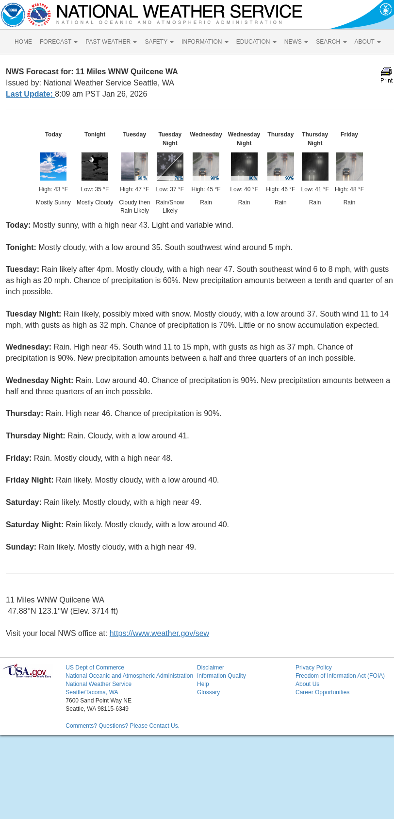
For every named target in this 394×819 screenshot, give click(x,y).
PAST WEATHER (111, 41)
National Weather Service (98, 684)
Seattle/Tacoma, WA (92, 692)
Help (203, 684)
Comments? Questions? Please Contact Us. (123, 725)
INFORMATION (204, 41)
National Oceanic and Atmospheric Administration (129, 675)
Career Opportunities (322, 692)
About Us (307, 684)
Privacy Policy (314, 667)
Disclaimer (210, 667)
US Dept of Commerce (95, 667)
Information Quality (221, 675)
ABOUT (368, 41)
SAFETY (159, 41)
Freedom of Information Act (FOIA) (340, 675)
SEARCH (331, 41)
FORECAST (59, 41)
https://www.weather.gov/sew (159, 633)
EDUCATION (256, 41)
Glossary (208, 692)
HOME (23, 41)
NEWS (296, 41)
